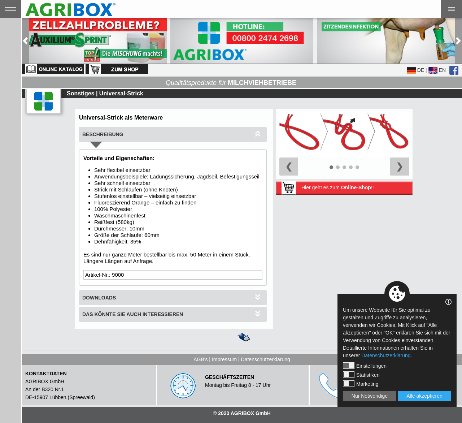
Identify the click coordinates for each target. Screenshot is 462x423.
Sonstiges (80, 93)
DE (415, 70)
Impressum (224, 359)
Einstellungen (365, 365)
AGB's (200, 359)
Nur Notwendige (370, 396)
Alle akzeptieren (424, 396)
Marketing (360, 383)
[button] (25, 41)
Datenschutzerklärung (265, 359)
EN (437, 70)
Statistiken (361, 374)
